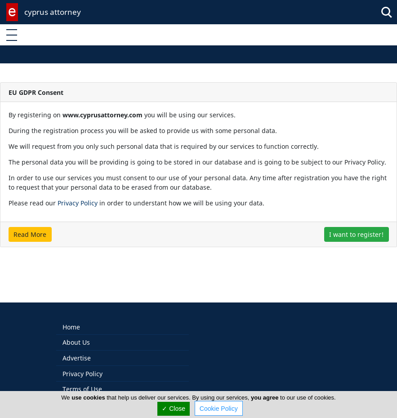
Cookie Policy (219, 408)
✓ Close (173, 408)
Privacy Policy (78, 203)
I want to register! (356, 234)
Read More (29, 234)
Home (71, 317)
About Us (76, 333)
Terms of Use (82, 379)
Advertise (76, 348)
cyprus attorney (52, 12)
